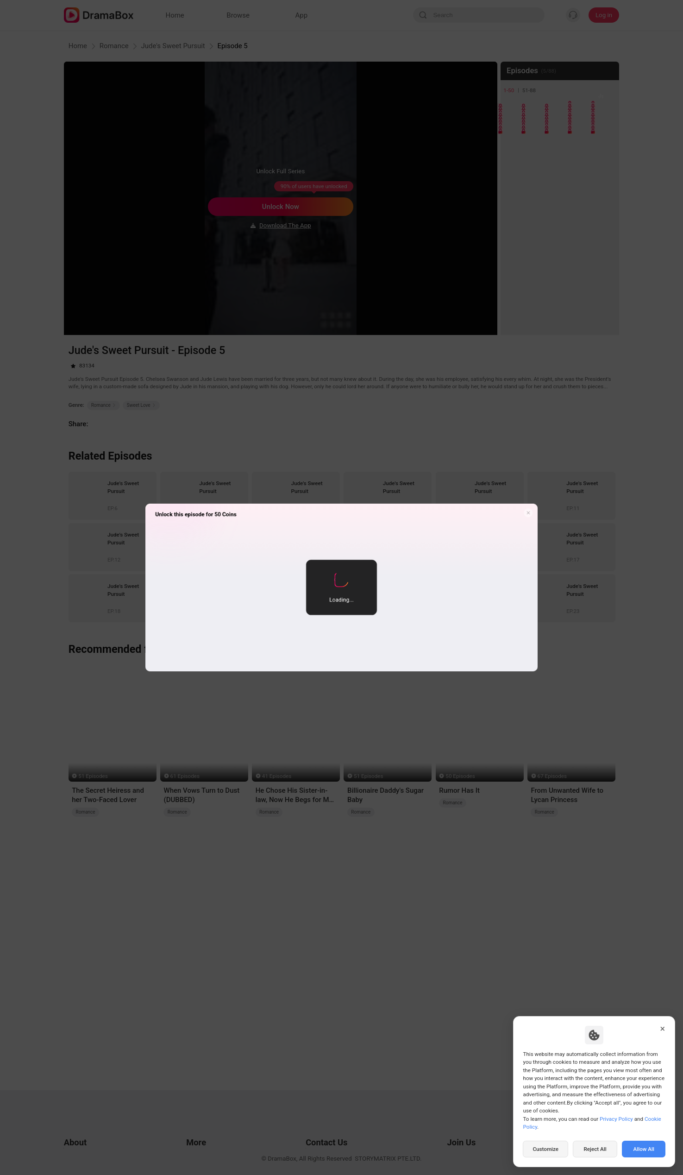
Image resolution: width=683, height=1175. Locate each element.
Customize (545, 1149)
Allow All (644, 1149)
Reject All (594, 1149)
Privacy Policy (616, 1119)
